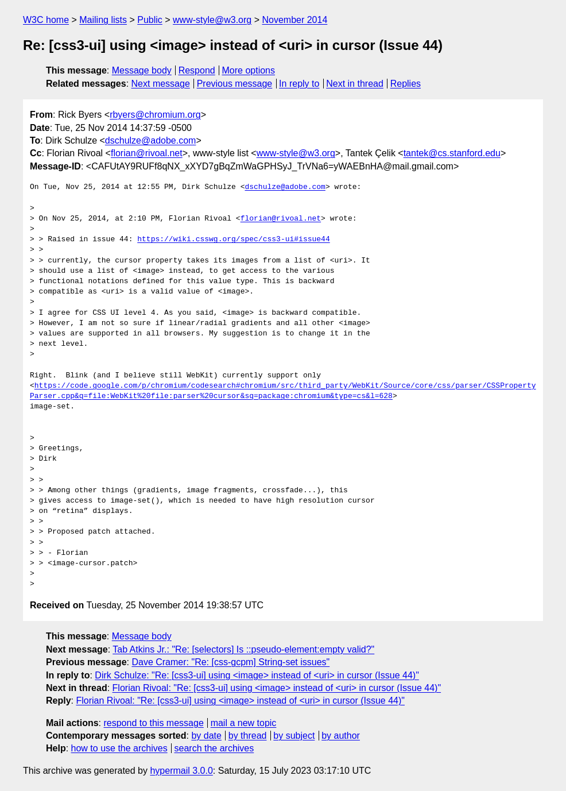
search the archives (214, 748)
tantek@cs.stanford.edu (452, 153)
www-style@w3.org (212, 20)
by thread (247, 735)
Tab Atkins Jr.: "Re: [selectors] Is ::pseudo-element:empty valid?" (243, 649)
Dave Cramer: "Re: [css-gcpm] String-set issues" (230, 662)
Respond (197, 70)
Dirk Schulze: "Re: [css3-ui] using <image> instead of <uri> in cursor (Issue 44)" (257, 675)
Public (149, 20)
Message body (142, 70)
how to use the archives (119, 748)
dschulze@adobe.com (150, 140)
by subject (294, 735)
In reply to (299, 83)
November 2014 (294, 20)
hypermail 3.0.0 (181, 770)
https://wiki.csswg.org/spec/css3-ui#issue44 (233, 239)
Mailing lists (103, 20)
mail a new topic (244, 723)
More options (249, 70)
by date (206, 735)
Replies (405, 83)
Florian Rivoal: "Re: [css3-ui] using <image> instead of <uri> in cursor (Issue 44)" (277, 688)
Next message (160, 83)
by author (340, 735)
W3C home (46, 20)
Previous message (235, 83)
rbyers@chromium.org (155, 114)
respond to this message (153, 723)
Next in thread (354, 83)
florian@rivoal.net (147, 153)
